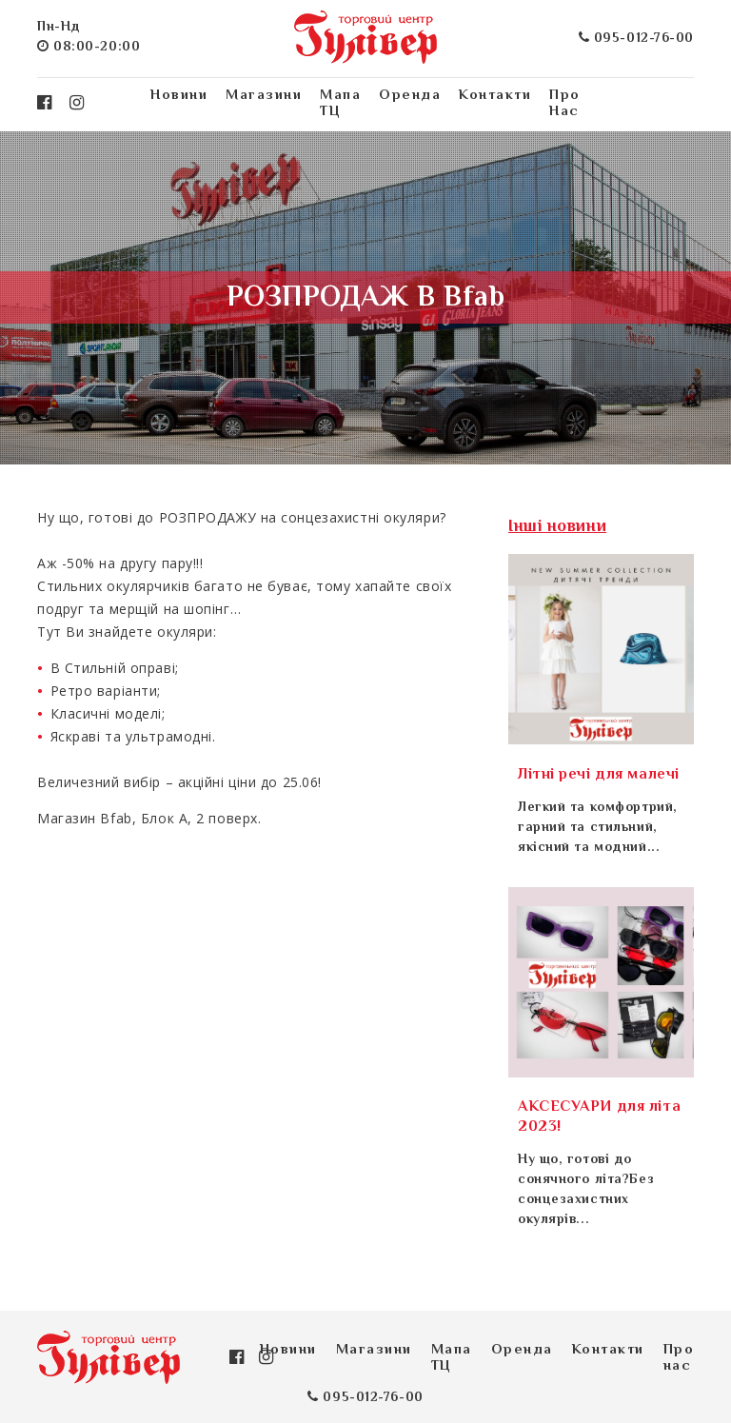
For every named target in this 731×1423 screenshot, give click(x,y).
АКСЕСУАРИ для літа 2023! (599, 1117)
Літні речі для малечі (599, 775)
